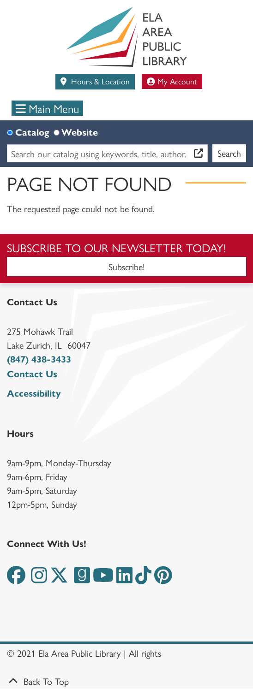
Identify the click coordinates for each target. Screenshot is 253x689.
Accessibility (34, 393)
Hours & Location (99, 81)
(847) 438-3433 (39, 359)
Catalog (32, 132)
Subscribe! (126, 266)
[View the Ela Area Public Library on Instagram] (39, 579)
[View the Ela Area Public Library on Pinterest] (163, 579)
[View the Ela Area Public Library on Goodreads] (82, 579)
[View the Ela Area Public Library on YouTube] (103, 579)
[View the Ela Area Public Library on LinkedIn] (124, 579)
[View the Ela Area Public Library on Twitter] (59, 579)
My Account (172, 81)
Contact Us (32, 374)
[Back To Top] (126, 681)
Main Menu (47, 108)
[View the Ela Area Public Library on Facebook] (16, 579)
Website (79, 132)
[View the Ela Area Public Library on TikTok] (143, 579)
